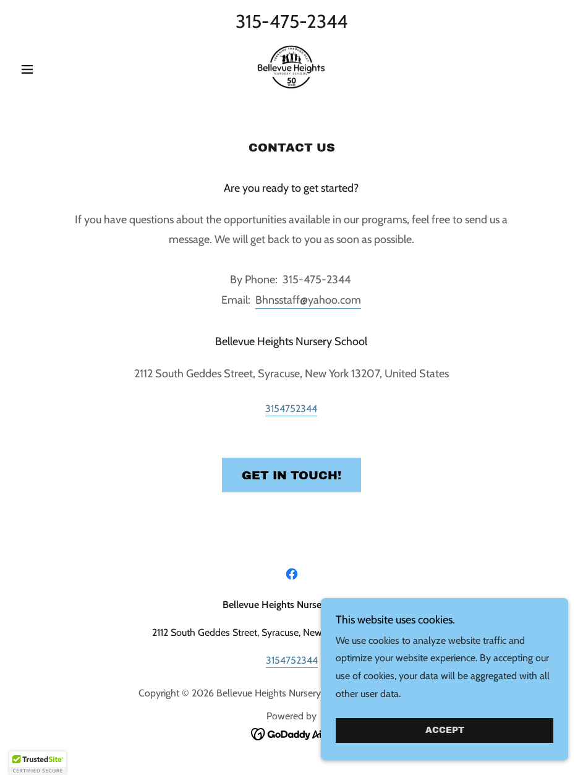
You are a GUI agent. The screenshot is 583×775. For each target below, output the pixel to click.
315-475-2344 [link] (291, 21)
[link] (291, 68)
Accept (444, 730)
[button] (56, 69)
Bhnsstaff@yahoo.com (308, 300)
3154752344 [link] (291, 408)
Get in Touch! (291, 475)
